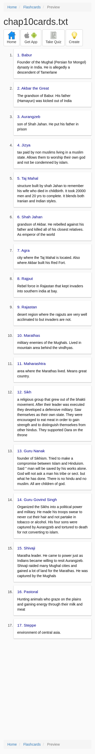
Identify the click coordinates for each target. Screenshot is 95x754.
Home (12, 7)
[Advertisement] (47, 689)
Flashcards (32, 7)
